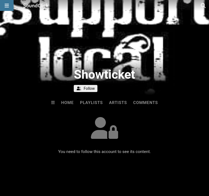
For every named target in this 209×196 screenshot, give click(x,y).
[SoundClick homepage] (36, 5)
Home (67, 102)
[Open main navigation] (7, 5)
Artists (118, 102)
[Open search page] (203, 5)
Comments (145, 102)
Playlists (91, 102)
